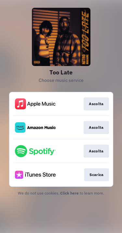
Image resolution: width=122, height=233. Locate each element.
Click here (69, 193)
